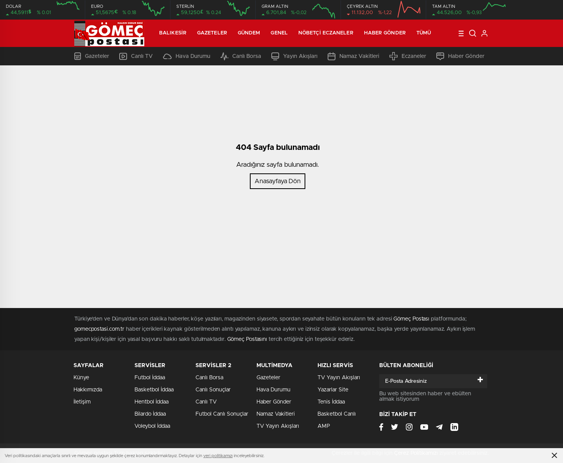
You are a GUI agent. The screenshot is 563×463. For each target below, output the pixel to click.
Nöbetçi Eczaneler (325, 33)
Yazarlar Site (332, 390)
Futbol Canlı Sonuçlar (221, 414)
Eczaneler (407, 56)
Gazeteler (212, 33)
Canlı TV (136, 56)
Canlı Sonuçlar (213, 390)
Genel (279, 33)
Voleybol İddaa (152, 426)
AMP (323, 426)
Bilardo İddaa (150, 414)
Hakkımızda (88, 390)
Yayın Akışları (294, 56)
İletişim (82, 402)
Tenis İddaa (331, 402)
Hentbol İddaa (151, 402)
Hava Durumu (186, 56)
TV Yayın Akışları (277, 426)
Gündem (249, 33)
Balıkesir (172, 33)
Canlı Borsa (241, 56)
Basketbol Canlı (336, 414)
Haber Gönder (385, 33)
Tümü (423, 33)
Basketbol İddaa (154, 390)
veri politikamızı (218, 456)
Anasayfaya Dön (278, 181)
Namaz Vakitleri (353, 56)
